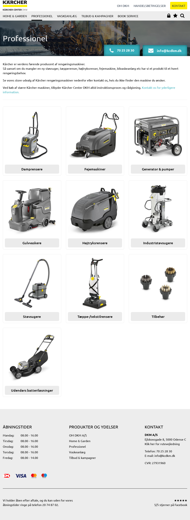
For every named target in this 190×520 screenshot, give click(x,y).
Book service (128, 19)
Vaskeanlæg (67, 19)
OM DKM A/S (78, 435)
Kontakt (178, 7)
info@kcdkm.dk (164, 455)
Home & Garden (15, 19)
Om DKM (123, 7)
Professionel (42, 19)
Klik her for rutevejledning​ (162, 444)
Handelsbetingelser (150, 7)
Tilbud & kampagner (97, 19)
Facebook (181, 505)
